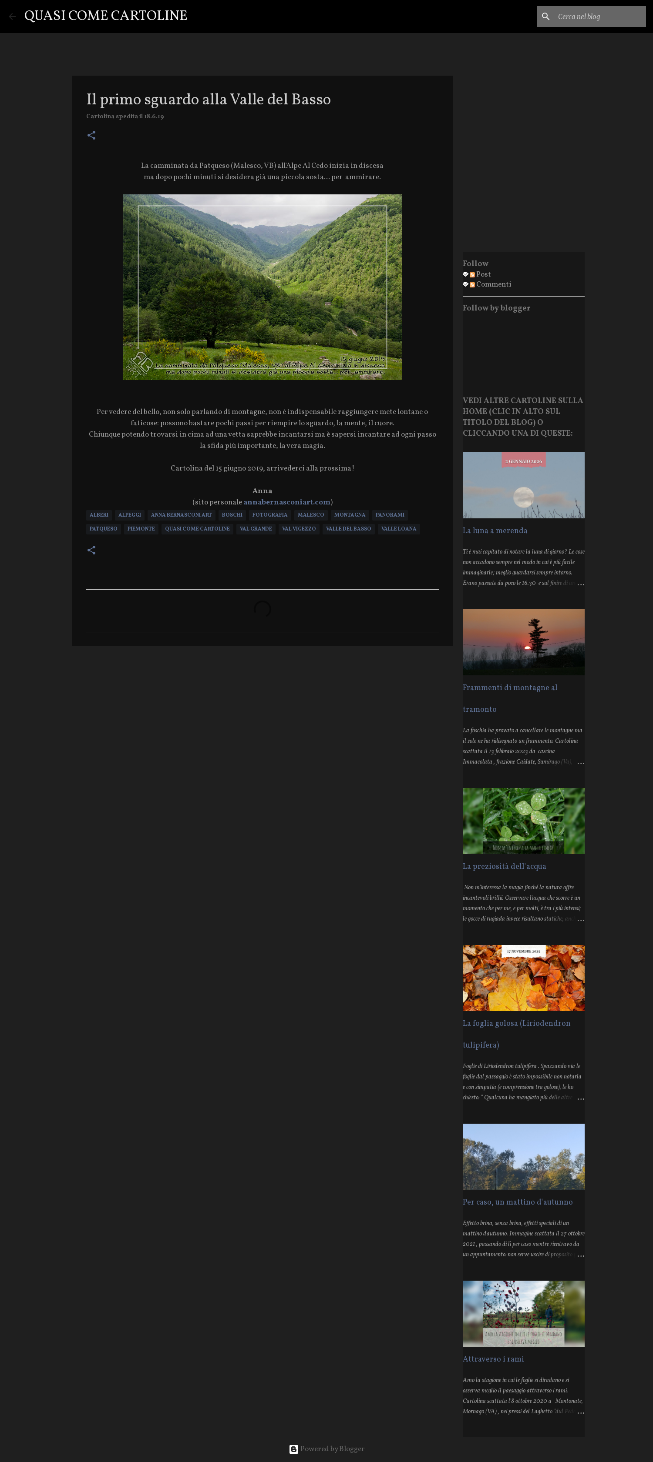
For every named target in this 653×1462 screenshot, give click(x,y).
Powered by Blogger (327, 1449)
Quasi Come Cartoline (197, 529)
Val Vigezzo (299, 529)
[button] (91, 136)
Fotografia (270, 515)
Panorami (390, 515)
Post (480, 275)
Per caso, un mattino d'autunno (518, 1202)
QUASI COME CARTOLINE (106, 16)
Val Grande (256, 529)
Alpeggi (129, 515)
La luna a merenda (495, 531)
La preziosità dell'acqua (504, 866)
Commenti (491, 285)
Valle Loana (399, 529)
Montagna (350, 515)
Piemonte (141, 529)
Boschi (232, 515)
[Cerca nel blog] (600, 16)
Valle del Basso (348, 529)
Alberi (99, 515)
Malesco (311, 515)
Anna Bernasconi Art (181, 515)
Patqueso (104, 529)
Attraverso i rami (493, 1359)
